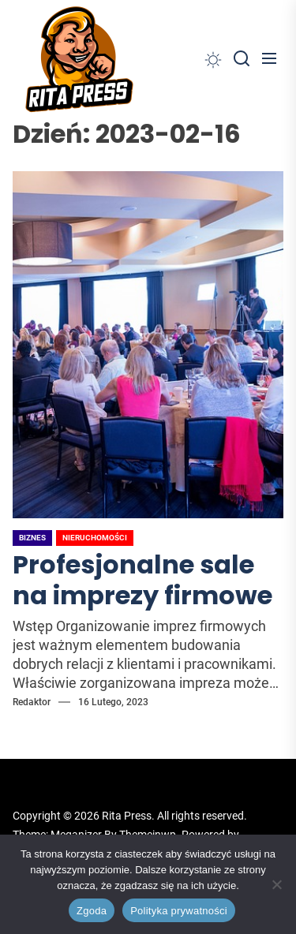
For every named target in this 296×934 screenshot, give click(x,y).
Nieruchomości (94, 537)
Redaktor (32, 702)
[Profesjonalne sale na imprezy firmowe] (148, 344)
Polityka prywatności (178, 911)
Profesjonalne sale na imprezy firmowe (142, 579)
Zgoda (92, 911)
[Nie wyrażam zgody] (276, 884)
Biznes (32, 537)
